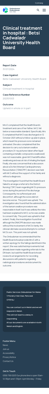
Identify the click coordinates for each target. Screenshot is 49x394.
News (5, 345)
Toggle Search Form (38, 10)
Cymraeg (39, 3)
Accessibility (8, 353)
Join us (6, 349)
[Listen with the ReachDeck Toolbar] (29, 2)
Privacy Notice (9, 357)
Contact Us (8, 361)
